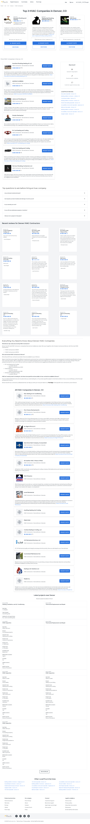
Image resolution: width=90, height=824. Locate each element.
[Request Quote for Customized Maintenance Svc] (64, 556)
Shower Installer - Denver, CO (65, 783)
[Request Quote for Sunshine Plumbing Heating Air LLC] (47, 66)
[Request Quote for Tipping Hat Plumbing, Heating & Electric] (44, 43)
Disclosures (68, 807)
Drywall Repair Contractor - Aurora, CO (13, 783)
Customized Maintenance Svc (32, 554)
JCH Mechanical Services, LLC (32, 540)
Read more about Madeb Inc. (65, 589)
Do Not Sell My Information (71, 809)
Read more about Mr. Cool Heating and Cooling (18, 143)
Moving (6, 805)
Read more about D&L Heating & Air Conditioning (55, 405)
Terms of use (68, 800)
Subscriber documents (71, 805)
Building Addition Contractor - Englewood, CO (14, 781)
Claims (6, 807)
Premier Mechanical (17, 115)
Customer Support (49, 800)
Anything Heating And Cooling (32, 510)
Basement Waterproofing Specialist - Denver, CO (69, 787)
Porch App (38, 2)
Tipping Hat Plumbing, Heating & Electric (48, 18)
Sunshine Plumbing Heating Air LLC (22, 63)
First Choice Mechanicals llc (31, 410)
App (66, 2)
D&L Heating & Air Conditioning (33, 393)
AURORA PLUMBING (17, 81)
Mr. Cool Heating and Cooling (20, 130)
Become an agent (49, 803)
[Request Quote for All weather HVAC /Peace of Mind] (64, 463)
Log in (82, 2)
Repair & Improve (14, 2)
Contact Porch (28, 807)
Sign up (71, 2)
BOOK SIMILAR (44, 771)
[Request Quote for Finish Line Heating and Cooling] (47, 150)
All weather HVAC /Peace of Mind (33, 460)
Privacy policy (68, 803)
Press (26, 809)
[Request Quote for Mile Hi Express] (64, 478)
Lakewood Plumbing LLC (19, 99)
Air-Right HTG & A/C (29, 426)
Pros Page (50, 382)
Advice (31, 2)
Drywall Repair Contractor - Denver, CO (40, 787)
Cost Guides (24, 2)
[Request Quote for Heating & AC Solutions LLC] (64, 571)
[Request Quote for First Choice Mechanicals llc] (64, 412)
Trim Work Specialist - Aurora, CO (12, 789)
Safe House (73, 18)
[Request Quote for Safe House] (72, 43)
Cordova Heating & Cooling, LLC (33, 530)
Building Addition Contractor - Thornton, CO (68, 789)
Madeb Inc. (27, 579)
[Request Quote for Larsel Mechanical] (64, 494)
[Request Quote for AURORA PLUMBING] (47, 83)
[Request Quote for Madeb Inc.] (64, 581)
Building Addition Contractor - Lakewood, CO (41, 783)
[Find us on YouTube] (28, 816)
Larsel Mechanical (29, 492)
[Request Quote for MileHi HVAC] (64, 522)
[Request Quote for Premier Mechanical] (47, 118)
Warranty (7, 803)
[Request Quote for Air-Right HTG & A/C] (64, 429)
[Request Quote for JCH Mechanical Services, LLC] (64, 542)
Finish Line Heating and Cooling (21, 148)
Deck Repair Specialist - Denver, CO (66, 785)
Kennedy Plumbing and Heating (19, 18)
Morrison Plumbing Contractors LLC (22, 166)
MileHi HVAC (27, 520)
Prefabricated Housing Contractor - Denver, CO (15, 785)
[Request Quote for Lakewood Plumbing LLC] (47, 101)
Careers (27, 805)
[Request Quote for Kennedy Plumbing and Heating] (15, 43)
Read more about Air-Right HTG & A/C (54, 437)
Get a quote (48, 807)
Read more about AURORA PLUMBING (23, 94)
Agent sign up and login (51, 805)
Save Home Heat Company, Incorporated (35, 443)
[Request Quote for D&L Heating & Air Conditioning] (64, 396)
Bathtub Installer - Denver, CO (38, 789)
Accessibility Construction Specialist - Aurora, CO (69, 781)
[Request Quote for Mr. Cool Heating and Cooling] (47, 133)
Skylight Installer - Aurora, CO (11, 787)
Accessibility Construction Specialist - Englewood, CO (43, 785)
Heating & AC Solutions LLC (31, 569)
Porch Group (28, 800)
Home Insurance (9, 800)
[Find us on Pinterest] (20, 816)
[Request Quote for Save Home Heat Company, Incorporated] (64, 445)
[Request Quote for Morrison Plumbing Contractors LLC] (47, 168)
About (26, 803)
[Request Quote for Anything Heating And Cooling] (64, 512)
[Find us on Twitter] (24, 816)
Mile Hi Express (28, 476)
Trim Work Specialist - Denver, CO (39, 781)
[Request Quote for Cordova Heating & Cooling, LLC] (64, 532)
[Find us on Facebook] (16, 816)
